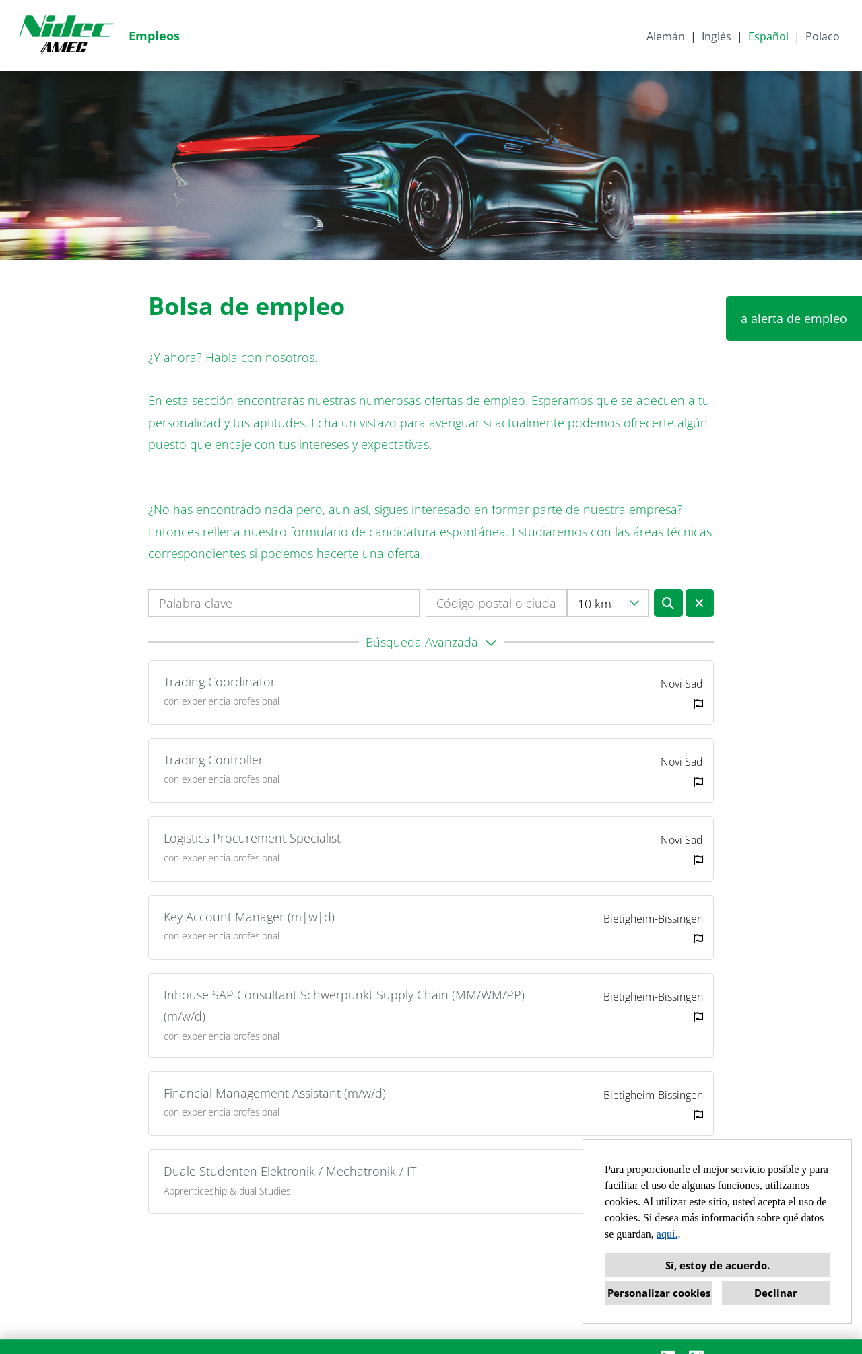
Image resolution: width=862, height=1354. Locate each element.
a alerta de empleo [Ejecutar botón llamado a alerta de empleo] (794, 318)
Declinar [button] (775, 1292)
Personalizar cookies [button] (658, 1292)
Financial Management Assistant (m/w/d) (275, 1093)
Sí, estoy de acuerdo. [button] (717, 1265)
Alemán (665, 36)
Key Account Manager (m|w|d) (249, 916)
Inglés (716, 36)
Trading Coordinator (219, 682)
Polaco (822, 36)
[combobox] (608, 603)
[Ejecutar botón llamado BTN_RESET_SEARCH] (700, 603)
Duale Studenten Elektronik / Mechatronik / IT (290, 1171)
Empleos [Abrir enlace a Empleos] (154, 36)
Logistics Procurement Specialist (252, 838)
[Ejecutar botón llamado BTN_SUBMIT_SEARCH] (668, 603)
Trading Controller (213, 760)
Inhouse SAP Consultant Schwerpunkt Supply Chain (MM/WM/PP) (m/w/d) (344, 1005)
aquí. (667, 1234)
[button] (431, 642)
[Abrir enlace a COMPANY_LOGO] (66, 35)
